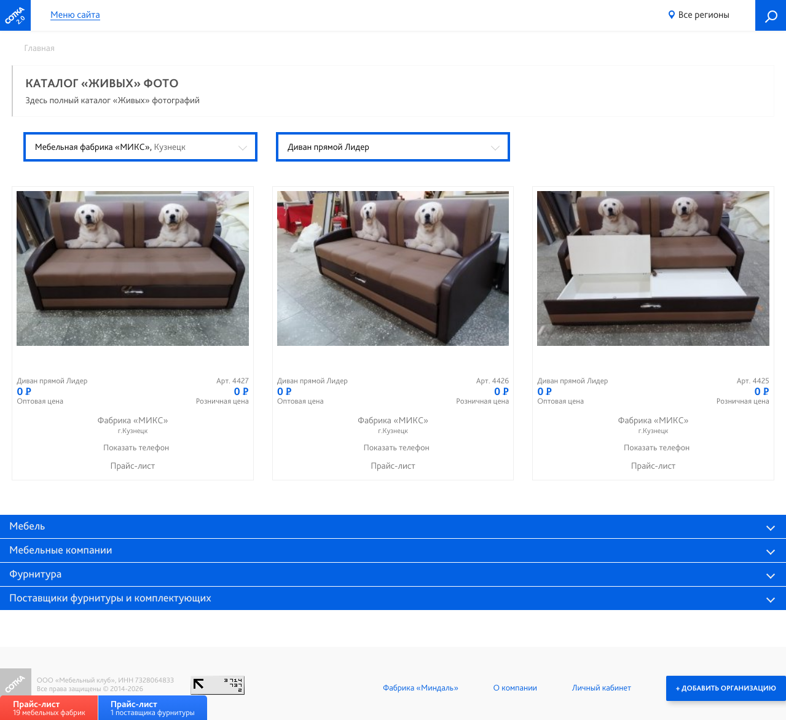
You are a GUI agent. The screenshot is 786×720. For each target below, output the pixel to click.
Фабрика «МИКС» (133, 425)
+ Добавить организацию (726, 688)
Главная (39, 47)
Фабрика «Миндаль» (420, 688)
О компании (515, 688)
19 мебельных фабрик (49, 708)
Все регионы (703, 14)
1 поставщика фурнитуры (153, 708)
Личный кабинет (601, 688)
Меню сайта (75, 15)
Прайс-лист (133, 465)
